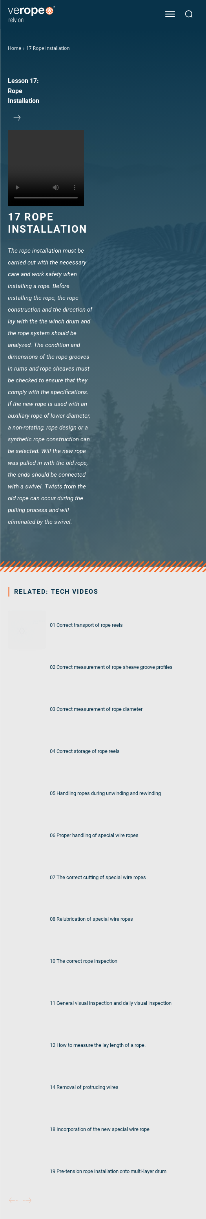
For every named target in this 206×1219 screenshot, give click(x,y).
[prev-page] (13, 1200)
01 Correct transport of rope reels (86, 624)
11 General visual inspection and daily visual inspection (110, 1002)
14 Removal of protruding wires (84, 1086)
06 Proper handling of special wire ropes (94, 835)
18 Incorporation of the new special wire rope (99, 1129)
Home (14, 48)
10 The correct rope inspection (83, 960)
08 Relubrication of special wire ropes (91, 918)
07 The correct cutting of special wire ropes (98, 877)
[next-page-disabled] (27, 1200)
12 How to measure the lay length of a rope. (98, 1044)
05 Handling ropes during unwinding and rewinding (105, 793)
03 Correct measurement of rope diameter (96, 708)
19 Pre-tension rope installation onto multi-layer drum (108, 1171)
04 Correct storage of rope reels (85, 751)
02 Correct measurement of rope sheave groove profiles (111, 666)
